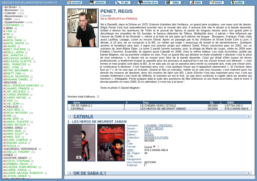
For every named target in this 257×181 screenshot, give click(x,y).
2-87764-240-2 (234, 105)
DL (212, 102)
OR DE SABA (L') (81, 105)
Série (76, 102)
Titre (146, 102)
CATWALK (77, 108)
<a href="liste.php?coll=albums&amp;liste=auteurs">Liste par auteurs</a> (32, 89)
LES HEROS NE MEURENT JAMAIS (163, 108)
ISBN (230, 102)
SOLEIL (149, 134)
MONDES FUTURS (156, 137)
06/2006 (213, 108)
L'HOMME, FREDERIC (158, 125)
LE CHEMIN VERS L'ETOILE (158, 105)
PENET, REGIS (153, 128)
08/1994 (213, 105)
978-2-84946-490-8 (236, 108)
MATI (147, 131)
